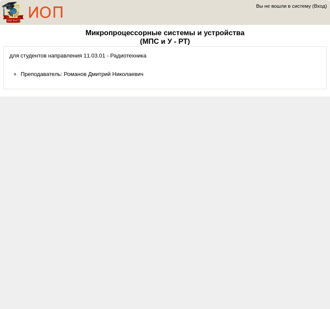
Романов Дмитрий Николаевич (104, 74)
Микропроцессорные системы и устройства (165, 33)
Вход (319, 6)
